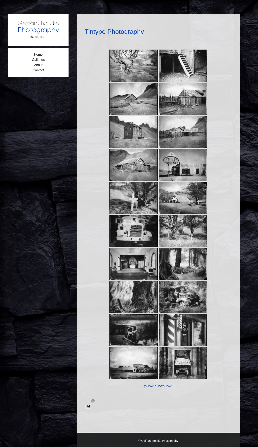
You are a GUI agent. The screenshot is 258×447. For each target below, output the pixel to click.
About (38, 65)
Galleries (38, 59)
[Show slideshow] (158, 386)
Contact (38, 70)
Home (38, 54)
